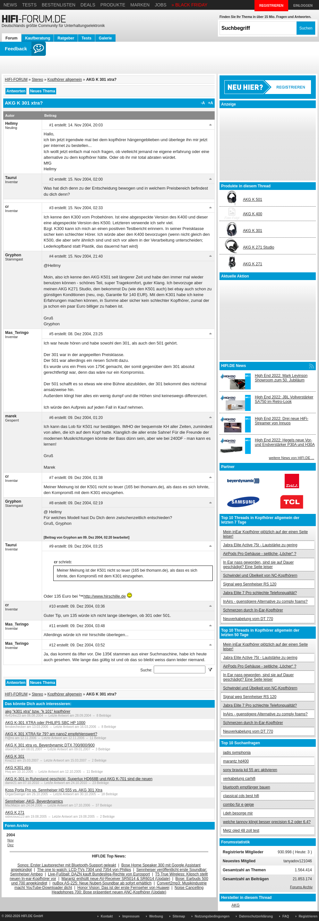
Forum (11, 38)
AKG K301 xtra (18, 767)
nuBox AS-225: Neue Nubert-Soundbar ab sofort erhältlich (101, 883)
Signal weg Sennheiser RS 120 (249, 584)
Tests (29, 4)
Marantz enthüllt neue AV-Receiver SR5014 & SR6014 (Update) (116, 878)
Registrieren (308, 916)
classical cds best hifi (241, 796)
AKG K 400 (252, 214)
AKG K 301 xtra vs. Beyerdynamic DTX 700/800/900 (50, 745)
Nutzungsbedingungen (212, 916)
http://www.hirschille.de (104, 596)
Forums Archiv (301, 887)
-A (203, 103)
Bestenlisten (58, 4)
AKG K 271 (14, 812)
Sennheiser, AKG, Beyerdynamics (34, 801)
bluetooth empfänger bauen (246, 787)
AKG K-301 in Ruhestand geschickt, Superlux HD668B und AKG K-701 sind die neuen (78, 779)
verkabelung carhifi (239, 778)
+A (210, 103)
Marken (140, 4)
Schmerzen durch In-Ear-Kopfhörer (253, 610)
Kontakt (107, 916)
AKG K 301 (14, 756)
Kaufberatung (37, 38)
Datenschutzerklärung (256, 916)
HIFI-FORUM (16, 79)
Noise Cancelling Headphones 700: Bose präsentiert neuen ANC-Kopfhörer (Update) (127, 889)
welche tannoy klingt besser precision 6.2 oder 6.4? (267, 822)
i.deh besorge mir (238, 813)
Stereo (37, 79)
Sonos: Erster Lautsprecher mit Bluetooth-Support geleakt (66, 865)
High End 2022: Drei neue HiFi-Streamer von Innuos (281, 420)
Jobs (161, 4)
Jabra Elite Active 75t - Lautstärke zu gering (260, 545)
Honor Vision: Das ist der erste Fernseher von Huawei (123, 887)
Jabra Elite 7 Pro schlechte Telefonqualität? (260, 593)
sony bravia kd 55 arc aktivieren (250, 770)
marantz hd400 (236, 761)
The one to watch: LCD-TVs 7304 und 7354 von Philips (84, 869)
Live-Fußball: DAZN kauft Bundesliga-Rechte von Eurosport (99, 874)
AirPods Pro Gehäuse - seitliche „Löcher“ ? (259, 553)
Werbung (156, 916)
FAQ (285, 916)
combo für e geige (238, 804)
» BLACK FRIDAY (190, 4)
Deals (88, 4)
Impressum (130, 916)
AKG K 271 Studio (258, 247)
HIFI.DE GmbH (32, 916)
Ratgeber (65, 38)
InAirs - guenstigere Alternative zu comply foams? (265, 601)
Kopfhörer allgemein (64, 79)
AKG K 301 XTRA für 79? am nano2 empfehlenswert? (51, 734)
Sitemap (179, 916)
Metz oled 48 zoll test (241, 830)
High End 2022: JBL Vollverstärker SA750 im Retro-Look (284, 399)
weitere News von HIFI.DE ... (291, 458)
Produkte (112, 4)
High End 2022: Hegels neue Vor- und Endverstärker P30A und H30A (285, 442)
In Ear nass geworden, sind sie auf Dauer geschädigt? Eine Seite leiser (258, 564)
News (10, 4)
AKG (235, 905)
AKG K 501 (252, 199)
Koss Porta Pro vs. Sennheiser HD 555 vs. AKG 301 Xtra (53, 790)
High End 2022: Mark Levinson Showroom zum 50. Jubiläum (281, 377)
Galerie (105, 38)
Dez (10, 845)
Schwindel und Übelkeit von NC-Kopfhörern (260, 575)
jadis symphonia (237, 752)
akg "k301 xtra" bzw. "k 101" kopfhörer (37, 711)
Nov (10, 840)
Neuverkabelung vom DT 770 (248, 619)
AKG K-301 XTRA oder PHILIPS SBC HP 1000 (45, 723)
